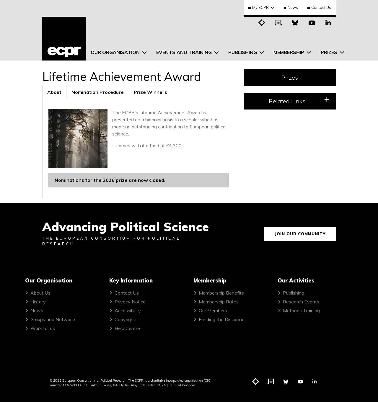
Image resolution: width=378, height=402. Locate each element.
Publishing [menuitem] (243, 52)
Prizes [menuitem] (329, 52)
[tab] (54, 92)
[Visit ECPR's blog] (262, 22)
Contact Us (319, 7)
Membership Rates (219, 302)
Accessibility (128, 310)
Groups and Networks (53, 319)
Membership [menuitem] (289, 52)
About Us (40, 293)
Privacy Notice (130, 302)
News (291, 7)
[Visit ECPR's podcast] (278, 22)
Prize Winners (150, 92)
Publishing (293, 293)
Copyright (125, 319)
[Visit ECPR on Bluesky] (295, 22)
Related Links (299, 101)
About (54, 92)
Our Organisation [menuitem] (116, 52)
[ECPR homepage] (64, 39)
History (38, 302)
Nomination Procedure (97, 92)
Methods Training (301, 310)
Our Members (213, 310)
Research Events (301, 302)
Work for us (42, 328)
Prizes (289, 77)
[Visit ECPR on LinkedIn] (328, 22)
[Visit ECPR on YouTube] (311, 22)
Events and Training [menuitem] (184, 52)
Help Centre (127, 328)
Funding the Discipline (222, 319)
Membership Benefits (221, 293)
